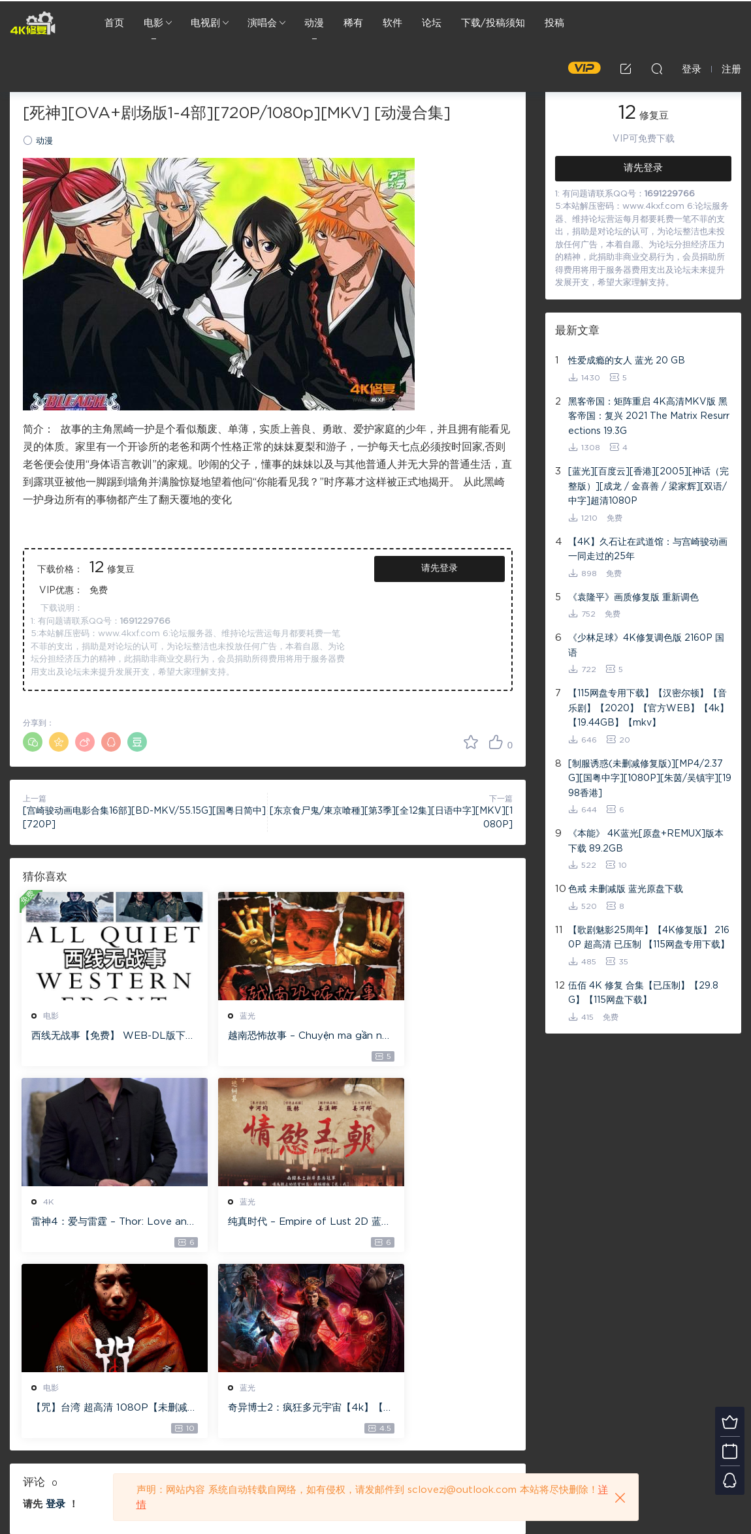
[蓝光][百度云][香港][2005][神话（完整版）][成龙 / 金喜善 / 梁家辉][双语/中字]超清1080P (648, 486)
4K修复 (33, 23)
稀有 (353, 23)
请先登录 (439, 568)
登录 (55, 1320)
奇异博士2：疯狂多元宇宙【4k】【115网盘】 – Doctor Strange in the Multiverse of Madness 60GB (435, 1224)
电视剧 (205, 23)
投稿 (554, 23)
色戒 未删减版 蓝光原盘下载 (625, 889)
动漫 (314, 23)
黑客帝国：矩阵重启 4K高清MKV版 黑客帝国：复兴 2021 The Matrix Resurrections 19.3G (648, 416)
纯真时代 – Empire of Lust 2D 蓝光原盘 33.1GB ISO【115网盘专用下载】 (99, 1224)
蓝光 (220, 1016)
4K (384, 1016)
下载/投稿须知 (493, 23)
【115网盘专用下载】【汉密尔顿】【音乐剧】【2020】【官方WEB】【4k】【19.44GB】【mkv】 (648, 708)
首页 (114, 23)
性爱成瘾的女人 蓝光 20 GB (626, 360)
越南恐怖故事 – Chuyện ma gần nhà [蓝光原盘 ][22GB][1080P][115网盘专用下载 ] (267, 1037)
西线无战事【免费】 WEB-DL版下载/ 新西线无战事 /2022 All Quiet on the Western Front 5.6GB (100, 1037)
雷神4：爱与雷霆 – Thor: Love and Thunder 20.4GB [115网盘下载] (435, 1037)
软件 (392, 23)
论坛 (431, 23)
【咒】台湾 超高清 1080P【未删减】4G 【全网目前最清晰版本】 (263, 1224)
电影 (153, 23)
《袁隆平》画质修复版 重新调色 (633, 597)
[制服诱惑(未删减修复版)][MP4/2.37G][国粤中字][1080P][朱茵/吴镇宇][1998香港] (649, 778)
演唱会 (262, 23)
